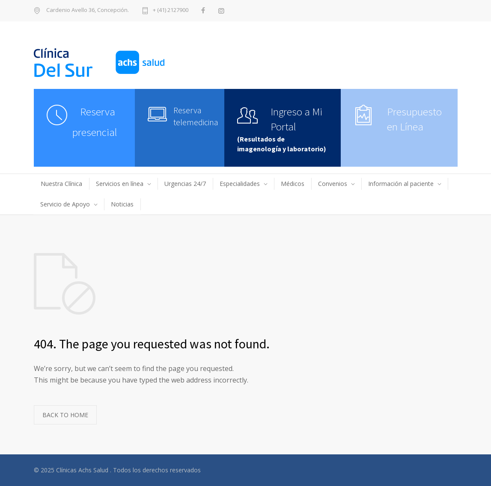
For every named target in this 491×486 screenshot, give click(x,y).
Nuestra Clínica (61, 184)
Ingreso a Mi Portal (296, 119)
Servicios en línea (119, 184)
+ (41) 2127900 (170, 10)
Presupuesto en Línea (414, 119)
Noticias (122, 204)
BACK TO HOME (65, 415)
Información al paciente (401, 184)
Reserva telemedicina (192, 116)
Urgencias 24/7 (185, 184)
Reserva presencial (94, 122)
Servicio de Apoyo (65, 204)
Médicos (292, 184)
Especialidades (240, 184)
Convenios (332, 184)
